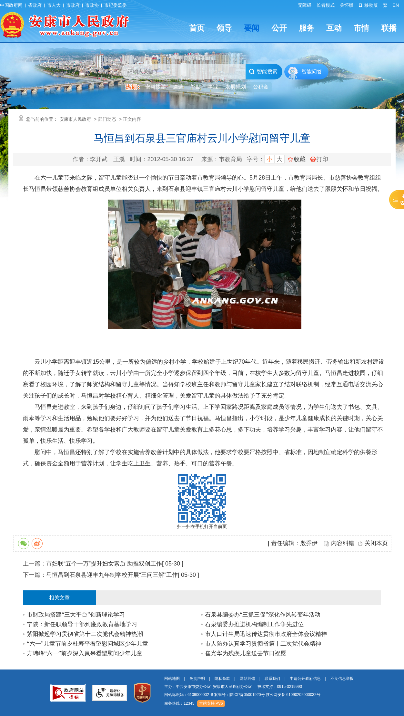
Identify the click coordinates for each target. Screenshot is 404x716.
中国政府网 (11, 5)
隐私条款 (222, 678)
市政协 (92, 5)
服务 (306, 28)
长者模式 (326, 5)
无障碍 (304, 5)
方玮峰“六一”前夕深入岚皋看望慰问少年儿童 (84, 653)
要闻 (251, 28)
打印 (319, 159)
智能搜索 (263, 71)
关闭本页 (376, 543)
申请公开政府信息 (305, 678)
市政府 (73, 5)
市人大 (54, 5)
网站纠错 (247, 678)
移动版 (368, 5)
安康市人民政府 (75, 119)
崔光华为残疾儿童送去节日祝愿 (245, 653)
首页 (197, 28)
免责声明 (197, 678)
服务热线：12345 (179, 703)
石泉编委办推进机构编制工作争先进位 (254, 624)
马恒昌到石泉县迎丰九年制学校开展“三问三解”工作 (112, 575)
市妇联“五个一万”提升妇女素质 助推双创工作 (104, 563)
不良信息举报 (342, 678)
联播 (389, 28)
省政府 (35, 5)
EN (396, 5)
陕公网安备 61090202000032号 (293, 694)
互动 (334, 28)
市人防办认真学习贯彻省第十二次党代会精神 (263, 643)
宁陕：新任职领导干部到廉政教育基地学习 (82, 624)
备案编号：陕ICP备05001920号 (237, 694)
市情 (361, 28)
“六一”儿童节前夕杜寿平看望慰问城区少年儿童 (87, 643)
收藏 (300, 159)
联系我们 (272, 678)
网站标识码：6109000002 (242, 694)
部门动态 (107, 119)
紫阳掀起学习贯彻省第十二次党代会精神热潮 (85, 634)
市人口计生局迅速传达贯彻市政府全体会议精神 (266, 634)
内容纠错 (342, 543)
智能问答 (311, 71)
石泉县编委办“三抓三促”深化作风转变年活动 (262, 614)
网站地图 (172, 678)
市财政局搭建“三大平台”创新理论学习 (76, 614)
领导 (224, 28)
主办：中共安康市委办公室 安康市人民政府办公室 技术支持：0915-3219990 (233, 686)
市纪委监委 (115, 5)
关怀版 (346, 5)
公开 (279, 28)
